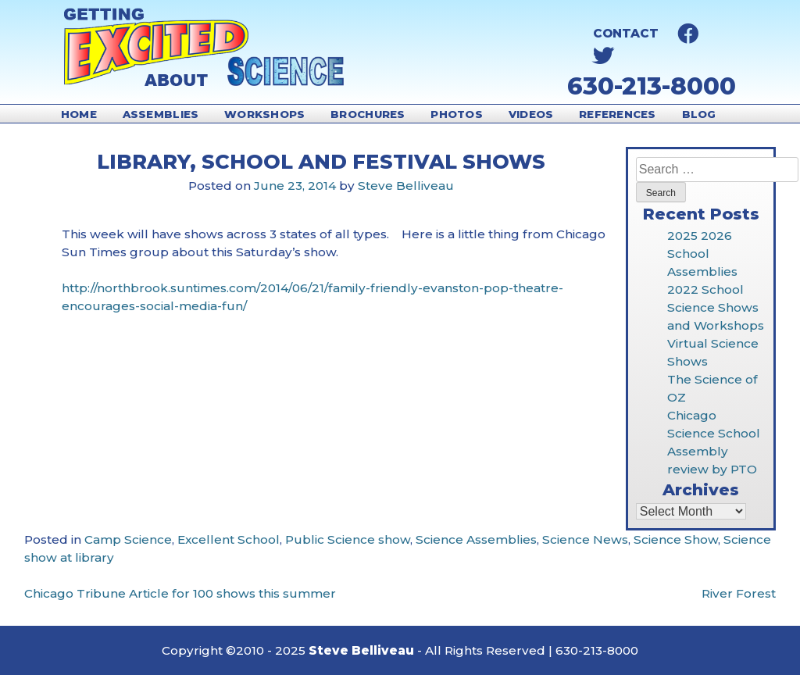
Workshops (264, 114)
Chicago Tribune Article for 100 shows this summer (180, 593)
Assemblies (161, 114)
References (617, 114)
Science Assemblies (476, 539)
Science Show (676, 539)
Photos (456, 114)
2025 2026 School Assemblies (702, 253)
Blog (699, 114)
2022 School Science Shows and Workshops (715, 307)
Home (79, 114)
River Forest (739, 593)
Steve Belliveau (406, 185)
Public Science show (347, 539)
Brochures (367, 114)
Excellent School (228, 539)
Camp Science (128, 539)
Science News (585, 539)
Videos (531, 114)
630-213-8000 (651, 86)
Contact (626, 33)
